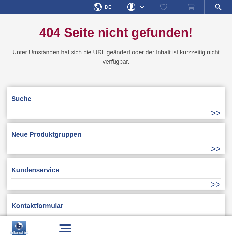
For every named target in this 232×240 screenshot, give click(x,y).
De (108, 7)
